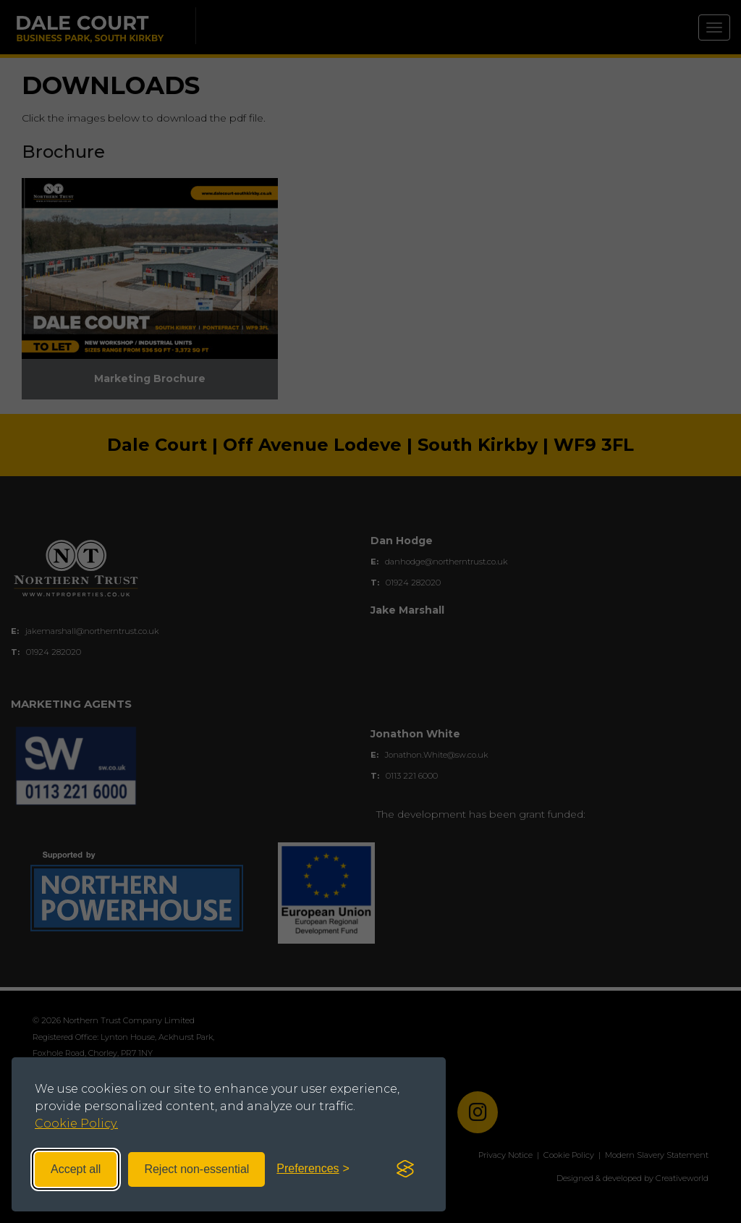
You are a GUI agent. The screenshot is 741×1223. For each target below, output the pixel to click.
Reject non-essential (196, 1169)
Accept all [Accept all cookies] (76, 1169)
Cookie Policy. (76, 1123)
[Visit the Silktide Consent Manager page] (405, 1169)
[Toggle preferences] (313, 1169)
